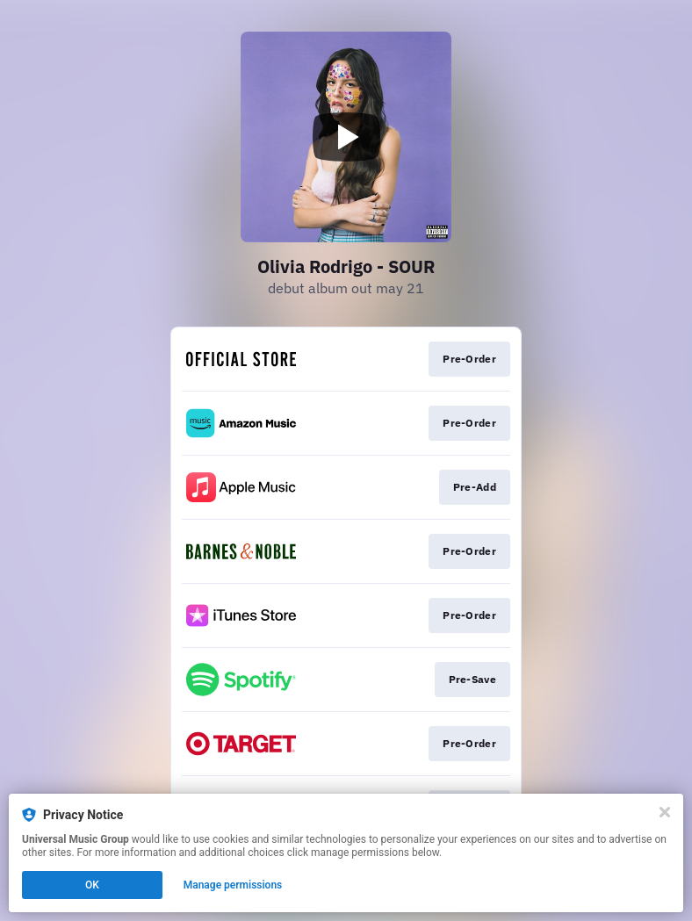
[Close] (665, 812)
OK (92, 885)
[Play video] (346, 137)
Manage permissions (233, 885)
